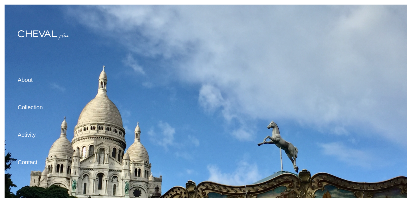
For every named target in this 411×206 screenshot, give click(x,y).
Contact (27, 162)
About (25, 80)
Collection (30, 107)
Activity (27, 135)
